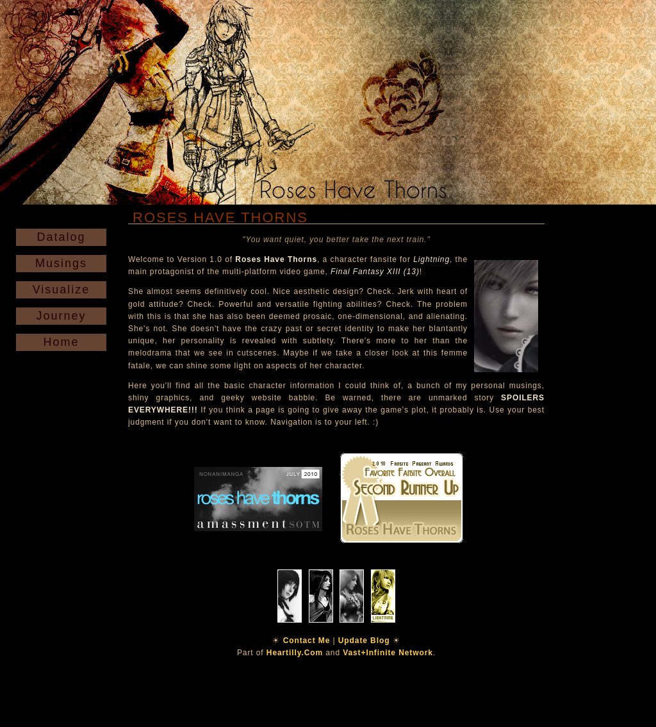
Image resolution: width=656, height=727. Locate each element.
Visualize (61, 289)
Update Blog (364, 640)
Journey (61, 315)
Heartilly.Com (294, 652)
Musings (61, 263)
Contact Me (307, 640)
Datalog (61, 237)
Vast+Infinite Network (388, 652)
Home (61, 342)
